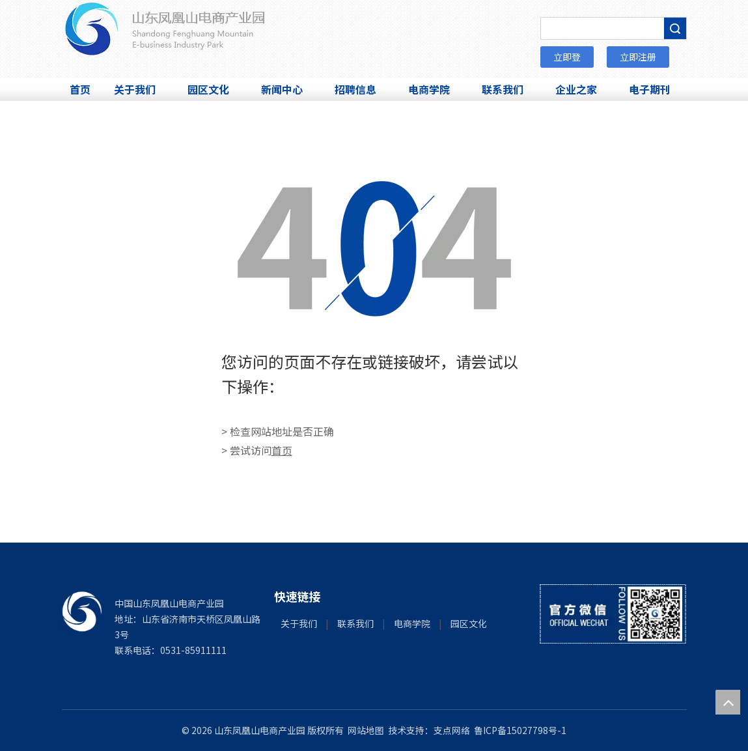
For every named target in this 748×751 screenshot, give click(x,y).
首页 (281, 450)
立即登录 (567, 59)
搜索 (675, 28)
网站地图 (366, 730)
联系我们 (355, 623)
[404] (374, 249)
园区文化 (468, 623)
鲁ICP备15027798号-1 (520, 730)
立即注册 (638, 56)
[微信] (613, 614)
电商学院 (412, 623)
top (727, 702)
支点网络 (452, 730)
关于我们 (299, 623)
